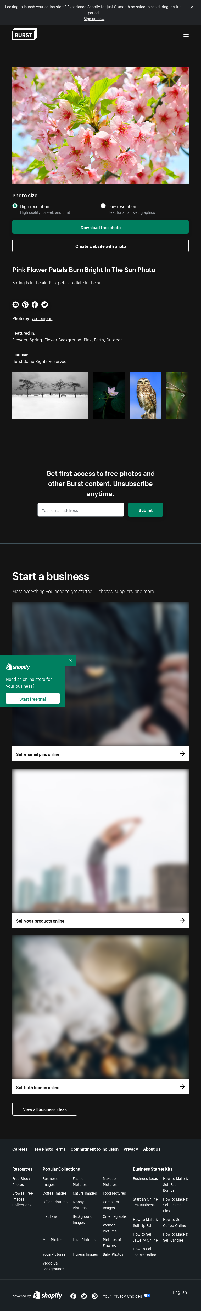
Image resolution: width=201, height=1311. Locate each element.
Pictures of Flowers (112, 1242)
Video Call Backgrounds (53, 1266)
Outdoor (114, 339)
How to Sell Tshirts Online (144, 1251)
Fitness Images (85, 1254)
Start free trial (32, 698)
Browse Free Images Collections (22, 1199)
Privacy (131, 1148)
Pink (88, 339)
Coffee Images (55, 1193)
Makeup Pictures (110, 1181)
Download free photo (101, 226)
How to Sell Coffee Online (174, 1222)
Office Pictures (55, 1201)
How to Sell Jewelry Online (145, 1237)
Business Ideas (145, 1178)
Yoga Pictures (54, 1254)
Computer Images (111, 1204)
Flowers (19, 339)
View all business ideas (45, 1108)
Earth (99, 339)
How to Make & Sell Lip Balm (145, 1222)
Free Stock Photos (21, 1181)
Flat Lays (50, 1216)
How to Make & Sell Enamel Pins (175, 1205)
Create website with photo (100, 245)
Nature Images (85, 1193)
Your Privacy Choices (126, 1295)
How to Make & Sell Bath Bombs (175, 1184)
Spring (36, 339)
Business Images (50, 1181)
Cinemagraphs (115, 1216)
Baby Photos (113, 1254)
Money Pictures (80, 1204)
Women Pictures (110, 1227)
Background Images (82, 1219)
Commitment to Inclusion (95, 1148)
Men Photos (52, 1239)
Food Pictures (114, 1193)
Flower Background (62, 339)
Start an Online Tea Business (145, 1202)
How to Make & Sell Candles (175, 1237)
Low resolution (122, 206)
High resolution (34, 206)
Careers (19, 1148)
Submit (146, 509)
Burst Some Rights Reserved (39, 360)
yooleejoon (42, 317)
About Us (151, 1148)
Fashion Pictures (80, 1181)
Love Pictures (84, 1239)
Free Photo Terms (49, 1148)
